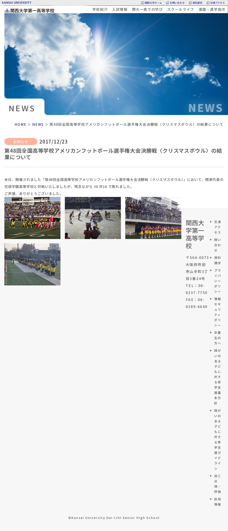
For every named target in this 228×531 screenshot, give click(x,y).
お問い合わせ (177, 2)
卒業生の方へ (217, 337)
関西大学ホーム (153, 2)
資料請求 (197, 2)
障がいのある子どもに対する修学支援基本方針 (217, 376)
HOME (20, 124)
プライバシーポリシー (217, 281)
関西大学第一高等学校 (195, 234)
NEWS (38, 124)
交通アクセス (217, 2)
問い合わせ (217, 244)
